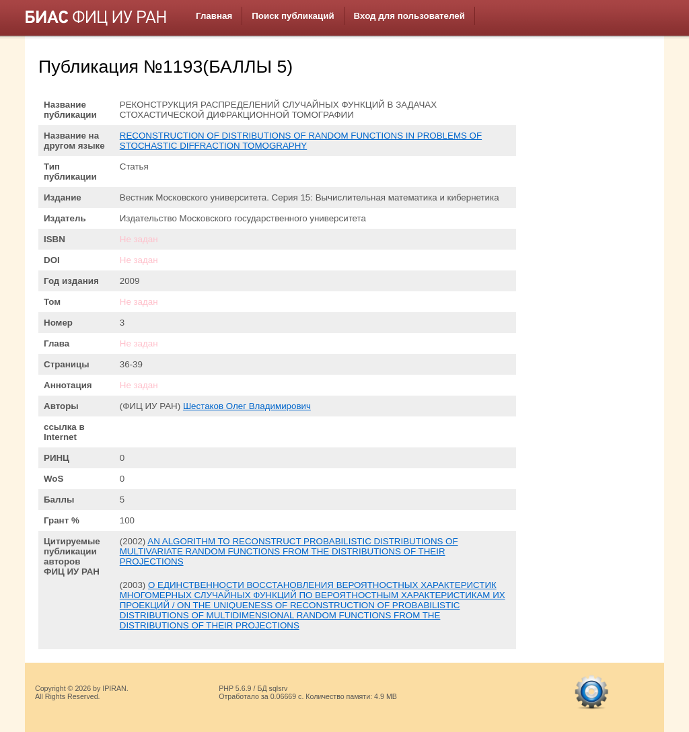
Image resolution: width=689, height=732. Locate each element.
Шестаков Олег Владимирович (247, 406)
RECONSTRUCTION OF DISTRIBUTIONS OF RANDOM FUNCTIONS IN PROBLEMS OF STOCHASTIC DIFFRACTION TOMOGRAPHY (301, 141)
